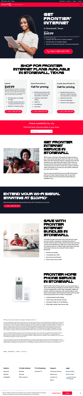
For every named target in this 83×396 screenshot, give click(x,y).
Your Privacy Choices (71, 378)
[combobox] (40, 131)
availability (11, 351)
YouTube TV (38, 371)
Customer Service (55, 371)
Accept (67, 393)
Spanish (80, 1)
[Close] (80, 393)
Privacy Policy (70, 371)
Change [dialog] (12, 1)
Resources (53, 374)
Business (69, 1)
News (52, 380)
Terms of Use (70, 374)
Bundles (21, 371)
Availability (6, 377)
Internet (21, 374)
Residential (62, 1)
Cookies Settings (56, 393)
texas (17, 351)
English (74, 1)
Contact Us (53, 377)
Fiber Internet (23, 377)
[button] (51, 131)
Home (5, 351)
